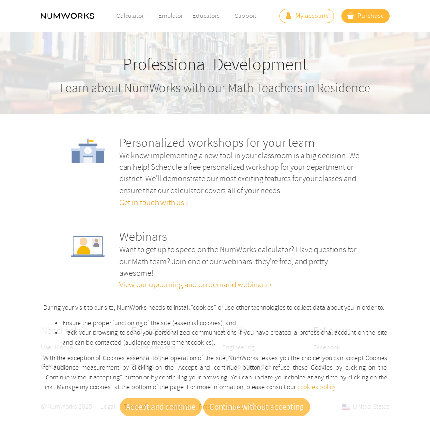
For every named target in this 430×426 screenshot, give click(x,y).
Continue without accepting (256, 407)
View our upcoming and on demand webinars (194, 285)
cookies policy (316, 387)
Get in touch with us (152, 202)
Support (245, 16)
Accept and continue (160, 407)
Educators (206, 16)
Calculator (129, 16)
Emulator (171, 16)
